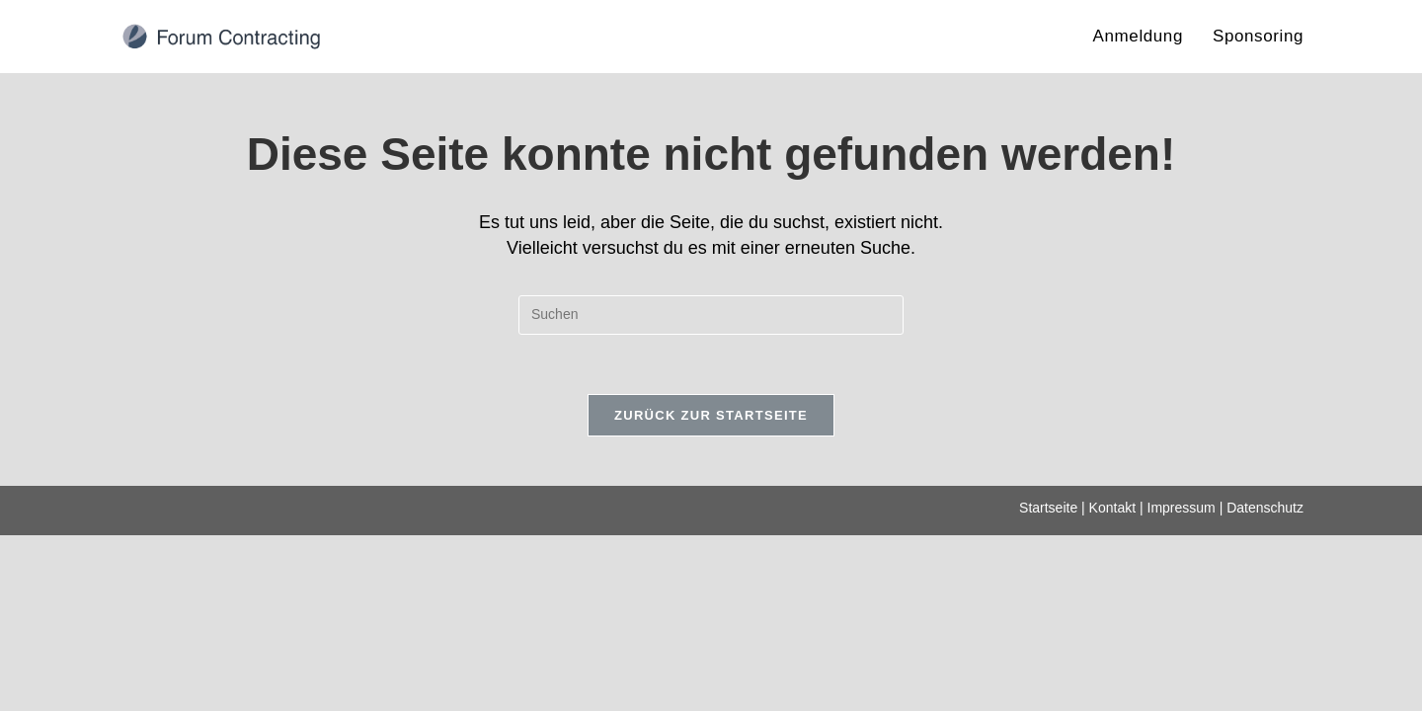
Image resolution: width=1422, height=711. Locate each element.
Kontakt (1112, 683)
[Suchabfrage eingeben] (711, 315)
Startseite (1048, 683)
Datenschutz (1265, 683)
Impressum (1181, 683)
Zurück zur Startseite (711, 415)
